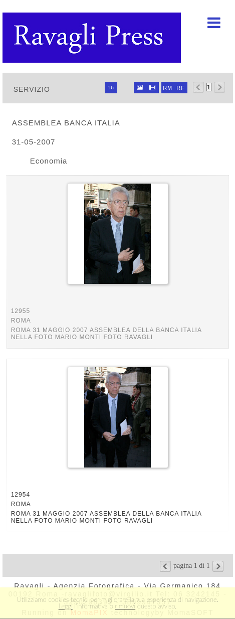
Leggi (66, 606)
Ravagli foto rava (92, 38)
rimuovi (125, 606)
